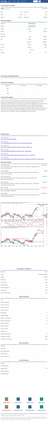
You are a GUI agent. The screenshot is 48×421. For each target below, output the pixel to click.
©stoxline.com (3, 415)
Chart (14, 1)
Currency (23, 1)
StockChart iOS (6, 402)
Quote (9, 1)
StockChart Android (6, 410)
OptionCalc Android (41, 410)
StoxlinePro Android (29, 410)
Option (15, 415)
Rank (18, 1)
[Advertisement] (24, 64)
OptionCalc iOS (41, 402)
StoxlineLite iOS (18, 402)
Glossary (22, 415)
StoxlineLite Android (18, 410)
